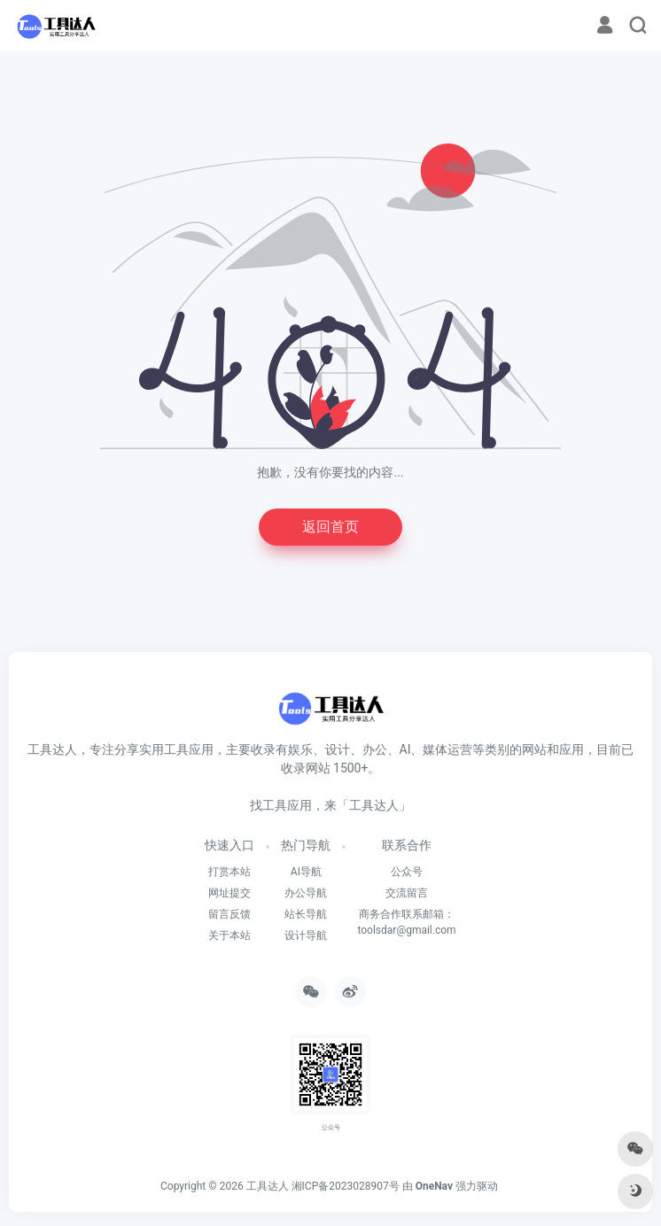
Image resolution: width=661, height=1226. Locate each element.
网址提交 (229, 893)
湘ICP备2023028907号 (346, 1186)
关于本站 (229, 935)
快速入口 (229, 845)
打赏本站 (229, 871)
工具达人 (267, 1186)
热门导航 (305, 845)
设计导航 (305, 935)
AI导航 (306, 871)
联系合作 (407, 845)
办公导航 (305, 893)
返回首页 (330, 526)
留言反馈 (229, 914)
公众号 (407, 871)
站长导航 (305, 914)
